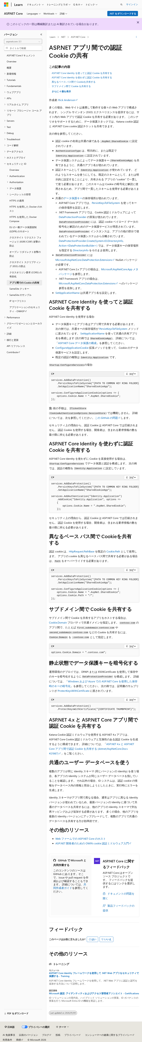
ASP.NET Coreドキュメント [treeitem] (21, 55)
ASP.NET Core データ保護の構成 (77, 343)
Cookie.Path (113, 551)
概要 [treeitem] (9, 67)
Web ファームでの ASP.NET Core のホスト (80, 838)
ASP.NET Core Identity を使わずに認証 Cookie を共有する (82, 77)
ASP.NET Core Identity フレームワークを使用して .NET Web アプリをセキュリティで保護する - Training (94, 975)
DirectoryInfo (80, 250)
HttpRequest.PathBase (81, 551)
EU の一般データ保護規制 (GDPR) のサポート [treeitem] (23, 229)
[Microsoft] (6, 4)
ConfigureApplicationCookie (71, 347)
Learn (52, 36)
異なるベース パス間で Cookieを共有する (74, 81)
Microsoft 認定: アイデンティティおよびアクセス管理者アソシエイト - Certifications (94, 993)
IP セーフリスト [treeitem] (17, 301)
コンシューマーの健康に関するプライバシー (108, 1034)
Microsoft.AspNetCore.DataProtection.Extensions (83, 260)
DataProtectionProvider (72, 217)
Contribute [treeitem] (12, 352)
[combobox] (23, 41)
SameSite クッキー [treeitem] (19, 288)
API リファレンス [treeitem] (16, 346)
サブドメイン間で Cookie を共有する (71, 86)
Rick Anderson (66, 100)
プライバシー (71, 1034)
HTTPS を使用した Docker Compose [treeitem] (23, 219)
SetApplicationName (67, 292)
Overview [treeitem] (11, 61)
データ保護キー (73, 198)
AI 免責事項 (9, 1034)
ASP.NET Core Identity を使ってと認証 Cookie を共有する (82, 73)
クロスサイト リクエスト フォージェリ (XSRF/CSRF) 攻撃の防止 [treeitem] (25, 241)
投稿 (58, 1034)
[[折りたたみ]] (41, 34)
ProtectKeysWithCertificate (73, 690)
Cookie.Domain (58, 622)
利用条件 (7, 1039)
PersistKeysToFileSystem (106, 203)
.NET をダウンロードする (122, 13)
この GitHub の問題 (106, 417)
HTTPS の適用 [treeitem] (16, 200)
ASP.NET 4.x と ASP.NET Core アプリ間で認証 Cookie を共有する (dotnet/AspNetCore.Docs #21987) (91, 748)
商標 (18, 1039)
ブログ (45, 1034)
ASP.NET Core (78, 36)
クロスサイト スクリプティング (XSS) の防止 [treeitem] (25, 264)
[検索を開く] (121, 5)
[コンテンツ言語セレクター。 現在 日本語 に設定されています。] (10, 1027)
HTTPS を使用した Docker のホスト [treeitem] (25, 208)
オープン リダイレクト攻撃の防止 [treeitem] (25, 254)
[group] (94, 390)
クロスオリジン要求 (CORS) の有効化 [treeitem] (25, 274)
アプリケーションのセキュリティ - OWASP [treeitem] (24, 309)
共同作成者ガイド (69, 886)
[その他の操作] (136, 37)
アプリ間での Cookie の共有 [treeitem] (24, 282)
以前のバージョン (28, 1034)
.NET (63, 36)
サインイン (132, 4)
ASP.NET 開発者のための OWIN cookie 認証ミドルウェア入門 (92, 843)
